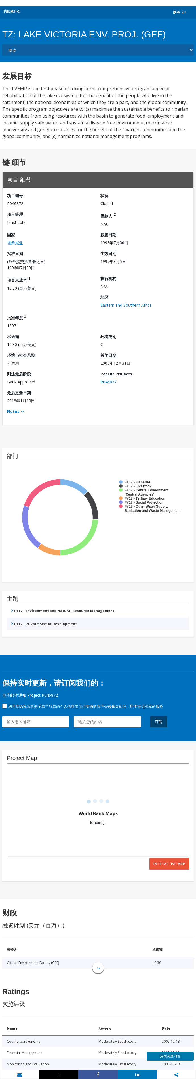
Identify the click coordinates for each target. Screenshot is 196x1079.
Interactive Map (169, 863)
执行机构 (108, 278)
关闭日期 (108, 355)
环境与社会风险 (21, 355)
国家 (11, 234)
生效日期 (108, 253)
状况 (104, 195)
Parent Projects (116, 374)
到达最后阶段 (19, 374)
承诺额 (13, 336)
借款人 (108, 215)
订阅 (159, 721)
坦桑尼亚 (15, 242)
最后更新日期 (19, 392)
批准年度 (16, 316)
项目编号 (15, 195)
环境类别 (108, 336)
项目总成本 (18, 279)
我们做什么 (11, 11)
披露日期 (108, 234)
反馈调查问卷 (170, 1056)
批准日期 (15, 253)
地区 (104, 297)
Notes (13, 411)
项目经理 (15, 214)
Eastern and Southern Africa (126, 305)
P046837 (108, 382)
